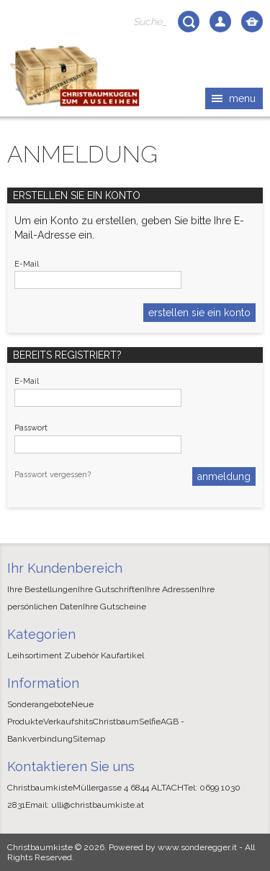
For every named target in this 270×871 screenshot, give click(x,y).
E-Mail (26, 264)
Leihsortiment (34, 655)
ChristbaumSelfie (127, 721)
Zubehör (81, 655)
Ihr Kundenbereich (64, 568)
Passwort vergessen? (52, 474)
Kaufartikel (122, 655)
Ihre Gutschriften (111, 589)
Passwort (31, 428)
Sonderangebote (39, 704)
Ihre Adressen (172, 589)
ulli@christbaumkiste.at (97, 805)
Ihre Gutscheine (114, 607)
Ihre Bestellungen (42, 589)
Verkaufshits (68, 721)
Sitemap (89, 739)
